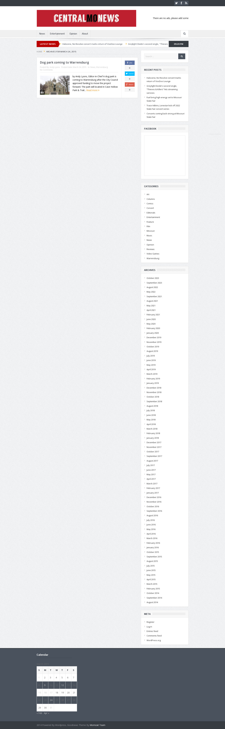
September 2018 (154, 401)
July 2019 (151, 355)
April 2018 (151, 424)
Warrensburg (102, 67)
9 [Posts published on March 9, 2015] (44, 685)
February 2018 (153, 433)
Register (150, 622)
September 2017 (154, 456)
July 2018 (151, 410)
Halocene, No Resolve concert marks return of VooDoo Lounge (92, 44)
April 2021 (151, 310)
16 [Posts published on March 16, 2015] (45, 692)
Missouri (151, 230)
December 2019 (154, 337)
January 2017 (153, 492)
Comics (150, 203)
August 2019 (152, 351)
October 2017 (153, 451)
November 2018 (154, 392)
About (85, 33)
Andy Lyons (55, 67)
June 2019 (151, 360)
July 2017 (151, 465)
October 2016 (153, 506)
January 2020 (153, 332)
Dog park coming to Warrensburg (64, 62)
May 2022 (151, 291)
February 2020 (153, 328)
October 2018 (153, 396)
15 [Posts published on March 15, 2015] (39, 692)
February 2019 (153, 378)
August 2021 (152, 300)
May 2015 (151, 575)
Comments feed (154, 635)
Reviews (151, 249)
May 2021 (151, 305)
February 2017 (153, 488)
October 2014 (153, 593)
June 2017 (151, 469)
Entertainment (57, 33)
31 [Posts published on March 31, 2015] (51, 707)
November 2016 (154, 501)
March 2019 (152, 373)
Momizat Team (97, 725)
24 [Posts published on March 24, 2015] (51, 700)
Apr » (46, 713)
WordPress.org (154, 640)
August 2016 (152, 515)
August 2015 (152, 561)
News (42, 33)
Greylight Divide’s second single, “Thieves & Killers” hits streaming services (164, 44)
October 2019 (153, 346)
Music (149, 235)
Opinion (73, 33)
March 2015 (152, 584)
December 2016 (154, 497)
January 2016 (153, 547)
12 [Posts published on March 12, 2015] (62, 685)
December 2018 (154, 387)
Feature (150, 221)
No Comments (46, 70)
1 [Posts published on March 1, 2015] (39, 677)
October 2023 (153, 278)
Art (148, 194)
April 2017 (151, 479)
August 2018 (152, 405)
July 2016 (151, 520)
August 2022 (152, 287)
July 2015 (151, 565)
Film (148, 226)
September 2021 (154, 296)
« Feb (39, 713)
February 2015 (153, 588)
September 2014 (154, 597)
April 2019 (151, 369)
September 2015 (154, 556)
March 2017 (152, 483)
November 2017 (154, 447)
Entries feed (152, 631)
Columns (151, 199)
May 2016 (151, 529)
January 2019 (153, 383)
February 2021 (153, 314)
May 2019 (151, 364)
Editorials (151, 212)
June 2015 (151, 570)
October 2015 (153, 552)
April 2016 (151, 533)
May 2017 (151, 474)
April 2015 (151, 579)
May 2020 (151, 323)
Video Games (153, 253)
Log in (149, 626)
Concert (150, 208)
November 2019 (154, 342)
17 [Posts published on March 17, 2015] (51, 692)
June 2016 (151, 524)
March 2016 (152, 538)
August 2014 (152, 602)
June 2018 (151, 415)
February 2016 (153, 543)
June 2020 (151, 319)
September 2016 (154, 511)
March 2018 (152, 428)
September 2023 (154, 282)
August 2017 (152, 460)
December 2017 (154, 442)
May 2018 (151, 419)
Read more (92, 90)
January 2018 (153, 437)
